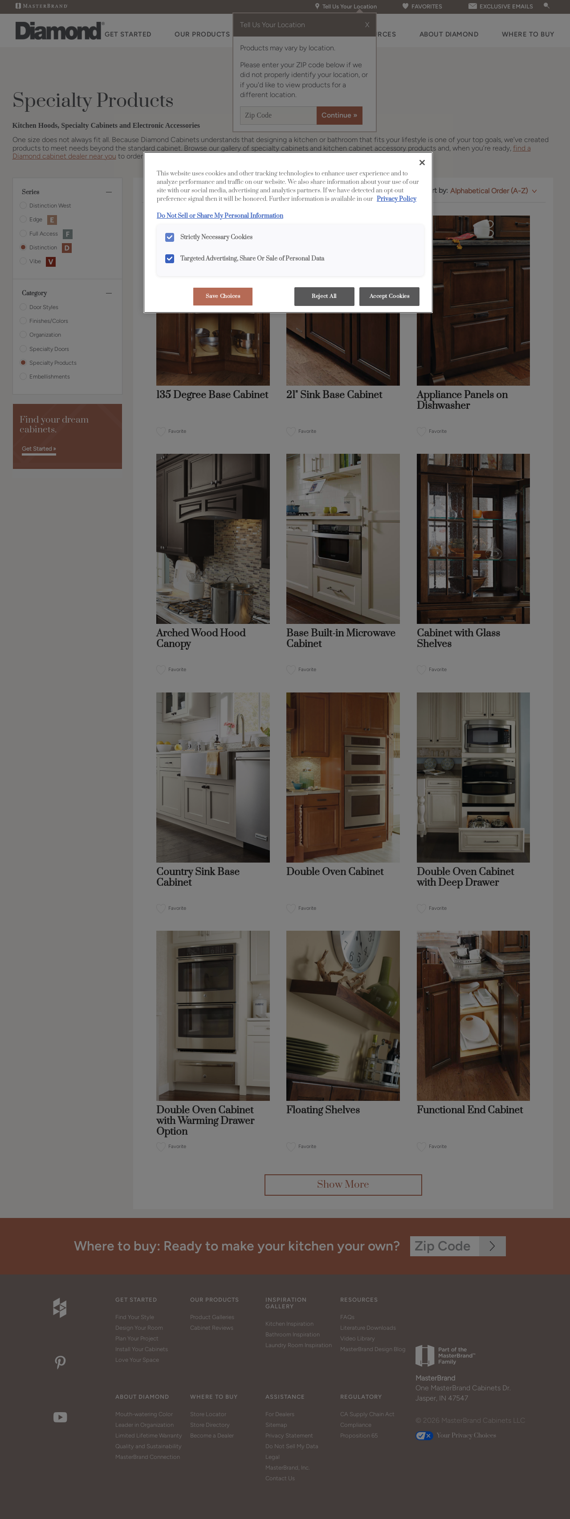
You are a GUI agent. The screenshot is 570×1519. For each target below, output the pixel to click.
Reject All (324, 296)
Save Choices (223, 296)
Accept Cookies (390, 296)
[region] (288, 232)
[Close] (422, 162)
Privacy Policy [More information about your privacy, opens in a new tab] (396, 199)
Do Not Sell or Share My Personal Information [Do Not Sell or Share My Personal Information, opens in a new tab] (220, 216)
